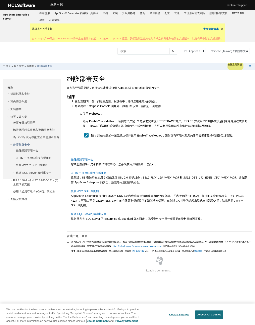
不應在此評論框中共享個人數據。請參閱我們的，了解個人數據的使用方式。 (190, 251)
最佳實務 (155, 13)
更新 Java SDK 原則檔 (85, 191)
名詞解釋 (54, 20)
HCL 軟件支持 (137, 251)
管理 (176, 13)
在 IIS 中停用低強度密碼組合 (34, 157)
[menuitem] (44, 13)
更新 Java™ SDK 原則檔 (31, 165)
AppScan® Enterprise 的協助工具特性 (76, 13)
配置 (167, 13)
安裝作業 (16, 109)
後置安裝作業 (26, 66)
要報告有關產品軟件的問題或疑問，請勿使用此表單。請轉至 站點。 (111, 251)
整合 (142, 13)
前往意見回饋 (235, 64)
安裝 (115, 13)
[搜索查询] (147, 51)
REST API (238, 13)
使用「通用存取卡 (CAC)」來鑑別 (34, 191)
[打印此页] (250, 66)
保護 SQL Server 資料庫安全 (33, 172)
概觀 (105, 13)
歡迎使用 (44, 13)
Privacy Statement (126, 321)
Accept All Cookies (209, 314)
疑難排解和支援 (218, 13)
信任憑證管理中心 (27, 150)
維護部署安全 (45, 66)
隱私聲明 (198, 251)
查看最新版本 (211, 28)
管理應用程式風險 (194, 13)
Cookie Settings (179, 314)
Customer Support (237, 5)
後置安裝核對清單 (24, 122)
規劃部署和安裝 (20, 93)
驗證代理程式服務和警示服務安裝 (34, 129)
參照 (42, 20)
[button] (6, 87)
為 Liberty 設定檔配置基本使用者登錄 (36, 137)
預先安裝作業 (18, 101)
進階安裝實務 (18, 199)
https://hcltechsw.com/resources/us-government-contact (137, 246)
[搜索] (173, 51)
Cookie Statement (98, 321)
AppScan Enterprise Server (16, 16)
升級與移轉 (128, 13)
